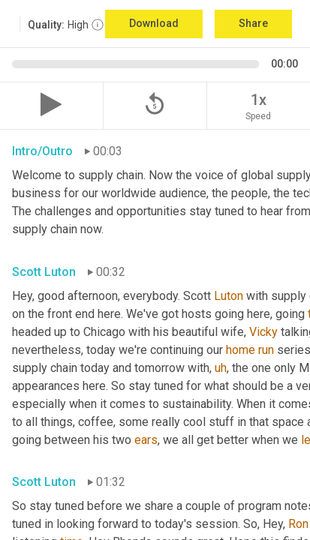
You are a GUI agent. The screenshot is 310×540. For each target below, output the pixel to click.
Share (253, 23)
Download (154, 23)
